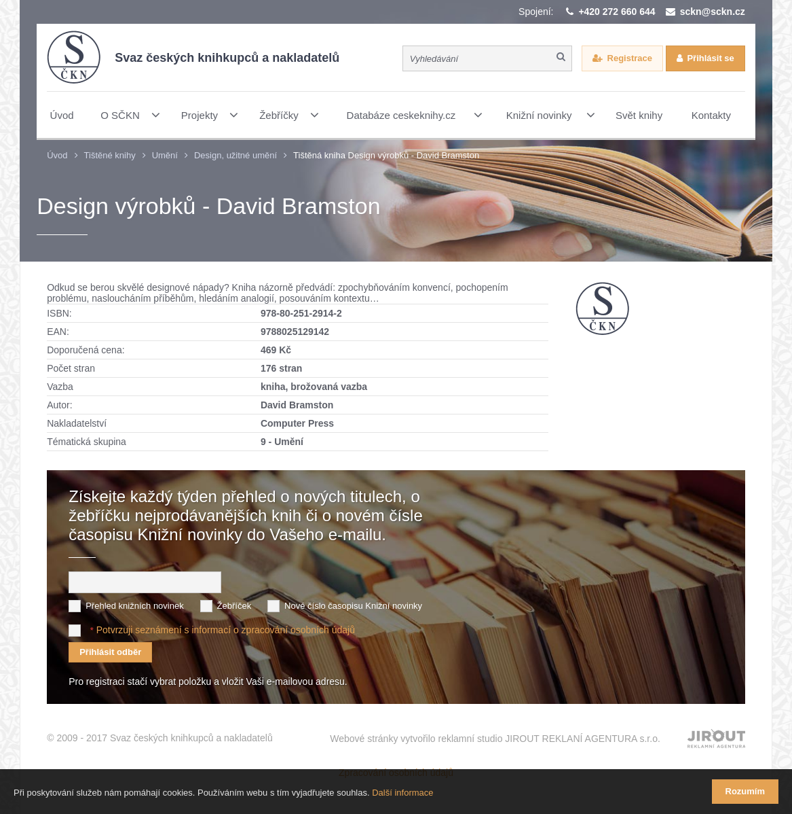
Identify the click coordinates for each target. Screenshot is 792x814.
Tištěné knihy (110, 155)
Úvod (57, 155)
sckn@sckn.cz (712, 11)
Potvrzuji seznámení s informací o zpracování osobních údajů (225, 629)
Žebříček (234, 606)
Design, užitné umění (235, 155)
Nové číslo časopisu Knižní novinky (353, 606)
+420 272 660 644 (616, 11)
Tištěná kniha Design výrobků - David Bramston (386, 155)
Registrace (629, 58)
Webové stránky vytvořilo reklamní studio (495, 738)
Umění (165, 155)
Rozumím (745, 791)
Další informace (402, 793)
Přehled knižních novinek (135, 606)
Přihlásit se (710, 58)
